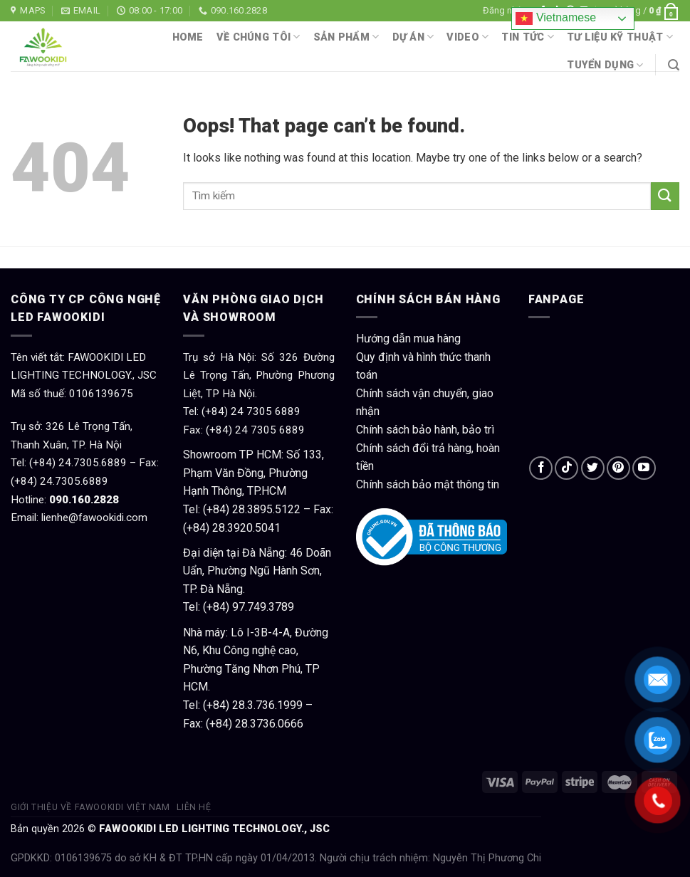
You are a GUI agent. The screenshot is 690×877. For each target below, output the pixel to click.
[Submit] (665, 196)
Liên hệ (194, 807)
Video (467, 36)
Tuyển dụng (605, 65)
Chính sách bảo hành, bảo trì (425, 429)
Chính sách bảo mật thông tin (427, 484)
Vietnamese (556, 18)
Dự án (413, 36)
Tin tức (527, 36)
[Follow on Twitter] (593, 468)
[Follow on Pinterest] (618, 468)
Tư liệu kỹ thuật (620, 36)
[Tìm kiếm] (673, 65)
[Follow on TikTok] (566, 468)
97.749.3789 (263, 607)
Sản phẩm (346, 36)
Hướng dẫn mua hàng (408, 338)
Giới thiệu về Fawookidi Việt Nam (90, 807)
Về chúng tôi (258, 36)
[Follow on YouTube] (644, 468)
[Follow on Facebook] (541, 468)
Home (188, 37)
